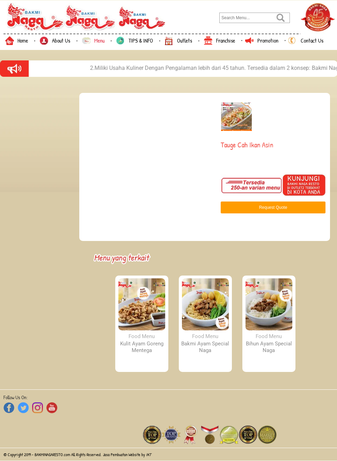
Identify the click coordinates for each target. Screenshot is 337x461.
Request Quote (273, 207)
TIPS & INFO (141, 40)
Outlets (184, 40)
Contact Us (312, 40)
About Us (61, 40)
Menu (99, 40)
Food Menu (142, 336)
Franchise (225, 40)
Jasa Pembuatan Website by (127, 455)
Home (22, 40)
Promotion (267, 40)
